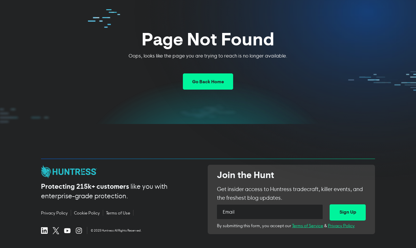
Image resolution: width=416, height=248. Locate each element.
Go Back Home (208, 82)
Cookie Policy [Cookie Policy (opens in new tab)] (87, 213)
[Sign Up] (348, 212)
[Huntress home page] (117, 172)
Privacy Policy (341, 225)
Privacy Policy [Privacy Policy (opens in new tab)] (54, 213)
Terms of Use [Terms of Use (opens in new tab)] (118, 213)
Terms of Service (307, 225)
